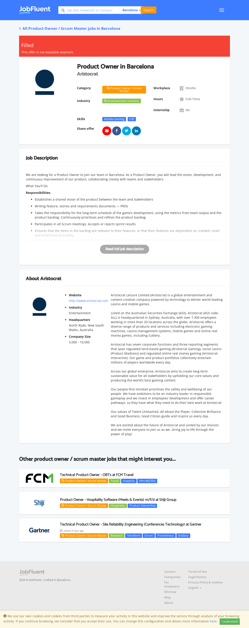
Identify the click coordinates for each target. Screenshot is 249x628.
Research (117, 535)
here (213, 621)
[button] (130, 10)
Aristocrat (50, 279)
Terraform (133, 535)
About (168, 603)
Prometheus (165, 535)
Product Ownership (142, 506)
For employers (171, 584)
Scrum (148, 535)
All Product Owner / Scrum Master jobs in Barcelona (69, 28)
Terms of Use (197, 572)
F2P (131, 119)
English (194, 588)
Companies (172, 577)
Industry (75, 307)
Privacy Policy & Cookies (205, 582)
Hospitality (118, 506)
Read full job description (124, 249)
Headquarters (79, 320)
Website (75, 295)
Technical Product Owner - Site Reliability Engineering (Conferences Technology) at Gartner (130, 524)
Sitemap (170, 592)
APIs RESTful (147, 481)
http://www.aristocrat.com (88, 301)
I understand (230, 621)
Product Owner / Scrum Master (83, 481)
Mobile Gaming (114, 119)
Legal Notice (197, 577)
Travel (115, 481)
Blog (167, 597)
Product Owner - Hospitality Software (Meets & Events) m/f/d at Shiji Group (118, 500)
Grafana (183, 535)
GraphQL (129, 481)
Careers (169, 572)
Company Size (80, 336)
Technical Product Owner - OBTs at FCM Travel (96, 475)
